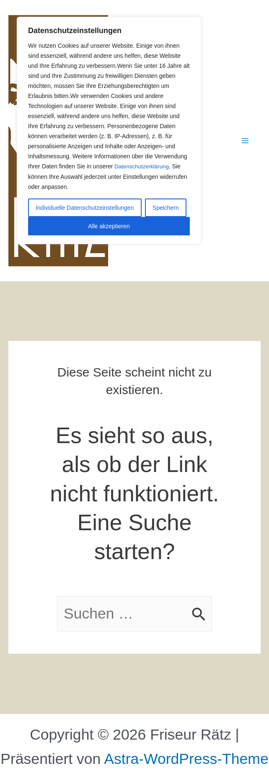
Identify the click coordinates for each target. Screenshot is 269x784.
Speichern (166, 207)
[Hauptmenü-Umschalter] (245, 140)
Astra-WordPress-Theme (186, 758)
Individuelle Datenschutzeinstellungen (85, 207)
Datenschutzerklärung (142, 166)
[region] (109, 130)
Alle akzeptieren (109, 225)
